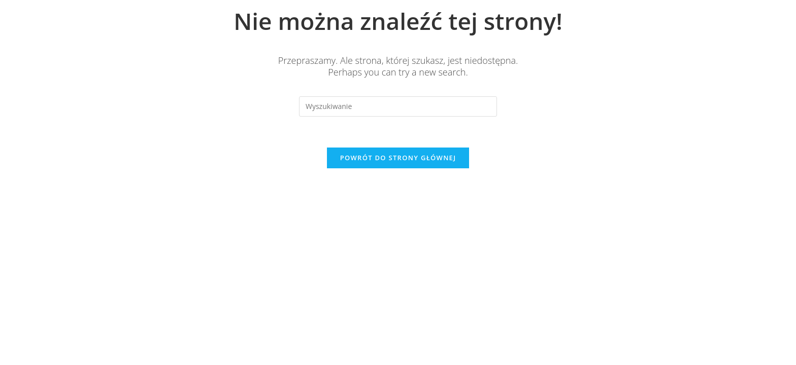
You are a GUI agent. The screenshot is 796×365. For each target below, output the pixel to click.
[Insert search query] (398, 106)
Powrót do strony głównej (398, 157)
